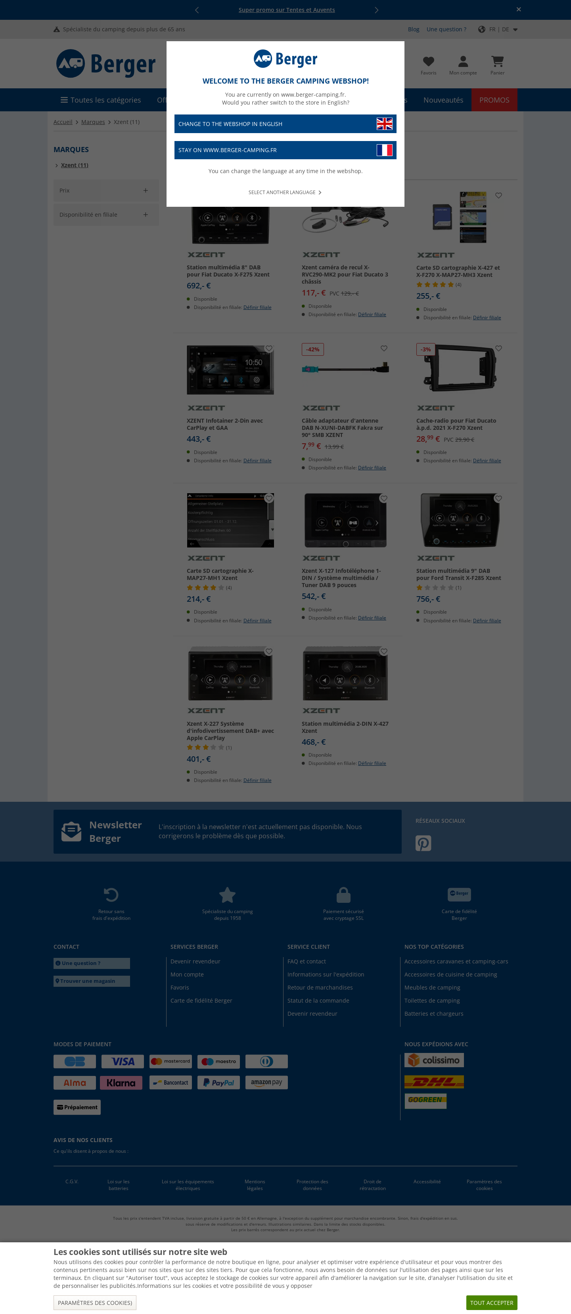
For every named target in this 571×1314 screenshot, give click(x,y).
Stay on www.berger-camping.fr (285, 150)
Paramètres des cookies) (95, 1302)
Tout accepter (492, 1302)
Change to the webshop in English (285, 124)
